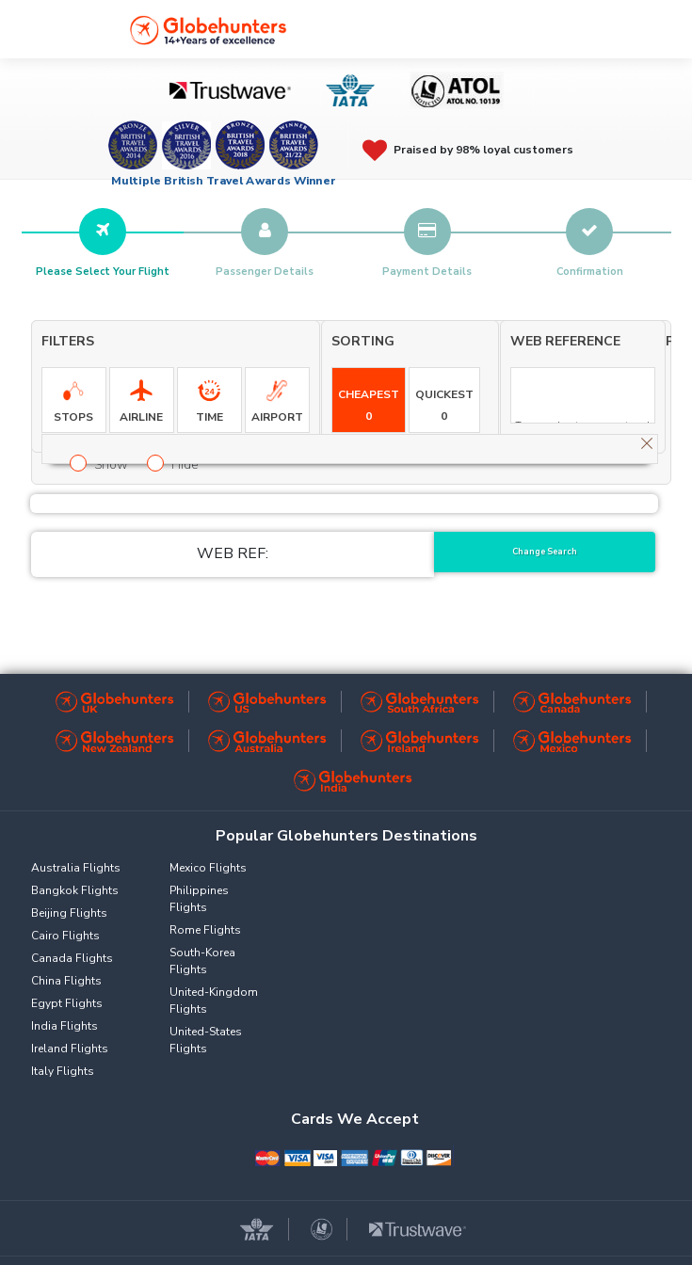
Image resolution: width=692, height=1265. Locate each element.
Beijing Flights (69, 913)
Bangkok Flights (75, 890)
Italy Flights (62, 1071)
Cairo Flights (65, 935)
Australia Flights (76, 867)
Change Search (544, 551)
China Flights (66, 980)
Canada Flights (72, 958)
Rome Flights (205, 929)
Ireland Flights (69, 1048)
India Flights (64, 1025)
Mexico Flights (208, 867)
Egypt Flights (67, 1003)
